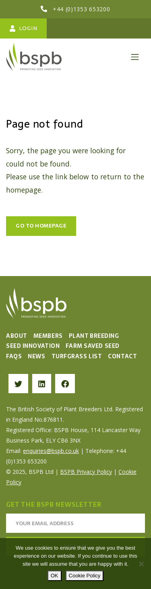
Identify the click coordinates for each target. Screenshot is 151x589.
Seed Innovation (33, 345)
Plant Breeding (94, 335)
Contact (122, 356)
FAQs (14, 356)
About (16, 335)
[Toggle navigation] (135, 57)
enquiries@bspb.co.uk (51, 451)
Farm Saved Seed (92, 345)
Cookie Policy (85, 576)
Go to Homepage (41, 225)
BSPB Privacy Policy (86, 471)
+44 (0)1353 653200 (81, 9)
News (36, 356)
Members (48, 335)
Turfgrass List (77, 356)
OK (54, 576)
